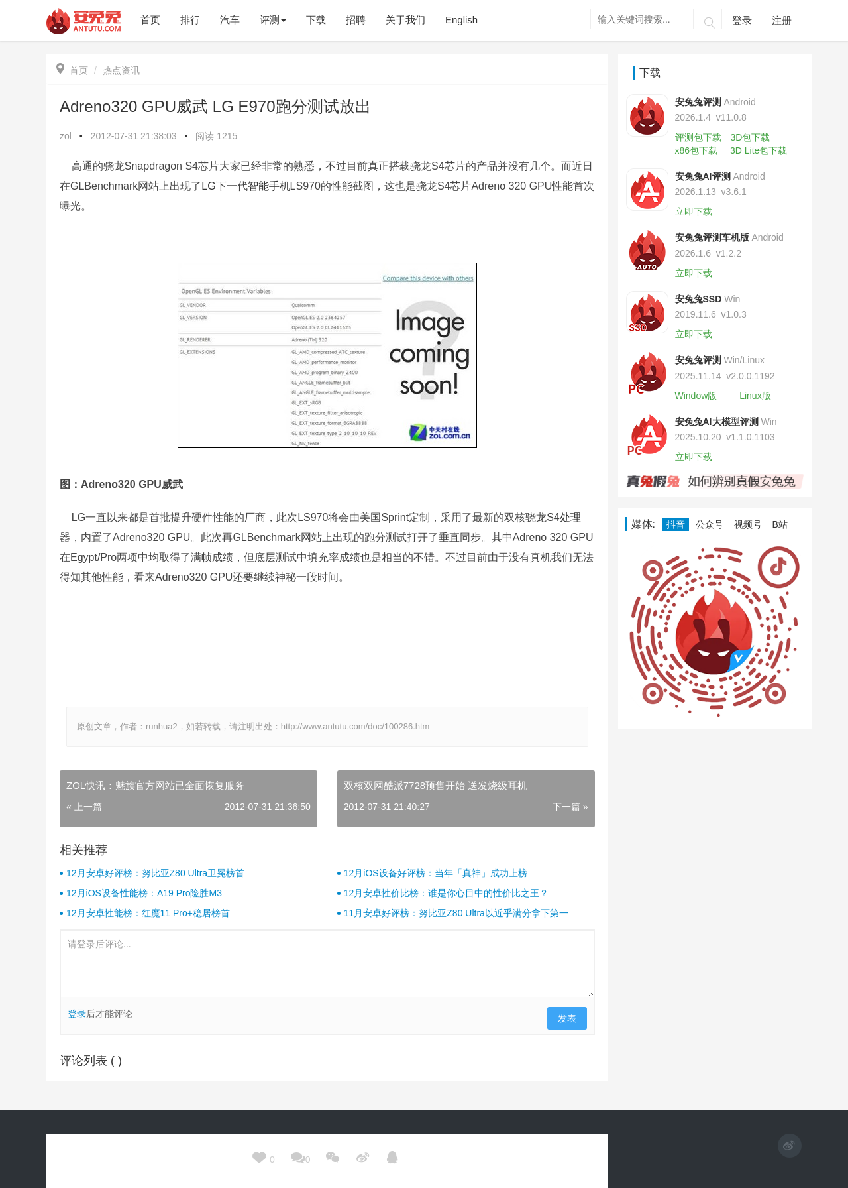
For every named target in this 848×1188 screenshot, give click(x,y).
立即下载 (693, 211)
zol (66, 136)
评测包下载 (698, 137)
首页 (72, 70)
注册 (782, 20)
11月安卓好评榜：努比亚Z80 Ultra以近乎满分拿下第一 (456, 913)
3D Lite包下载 (758, 150)
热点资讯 (121, 70)
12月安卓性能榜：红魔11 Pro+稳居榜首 (148, 913)
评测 (273, 19)
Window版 (696, 395)
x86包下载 (696, 150)
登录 (742, 20)
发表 (567, 1018)
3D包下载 (750, 137)
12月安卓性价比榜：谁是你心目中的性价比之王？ (446, 893)
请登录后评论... (327, 964)
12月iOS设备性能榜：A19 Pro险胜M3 (144, 893)
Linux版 (754, 395)
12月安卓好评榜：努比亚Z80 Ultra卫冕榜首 (155, 873)
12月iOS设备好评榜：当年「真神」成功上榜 (435, 873)
